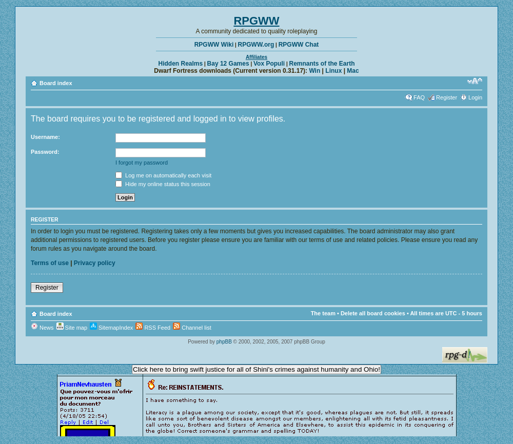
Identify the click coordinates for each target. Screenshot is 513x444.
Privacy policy (94, 263)
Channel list (192, 328)
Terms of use (50, 263)
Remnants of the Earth (321, 63)
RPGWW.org (256, 44)
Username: (45, 137)
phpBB (224, 342)
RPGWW (256, 20)
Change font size (474, 81)
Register (446, 97)
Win (314, 70)
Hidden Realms (181, 63)
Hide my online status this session (162, 184)
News (42, 328)
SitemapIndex (111, 328)
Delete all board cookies (373, 313)
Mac (353, 70)
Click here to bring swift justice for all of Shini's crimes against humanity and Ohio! (256, 369)
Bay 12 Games (228, 63)
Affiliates (256, 57)
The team (323, 313)
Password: (45, 152)
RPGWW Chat (299, 44)
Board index (56, 83)
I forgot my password (141, 162)
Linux (333, 70)
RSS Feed (152, 328)
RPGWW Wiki (214, 44)
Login (475, 97)
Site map (71, 328)
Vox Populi (269, 63)
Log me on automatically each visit (163, 175)
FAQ (419, 97)
